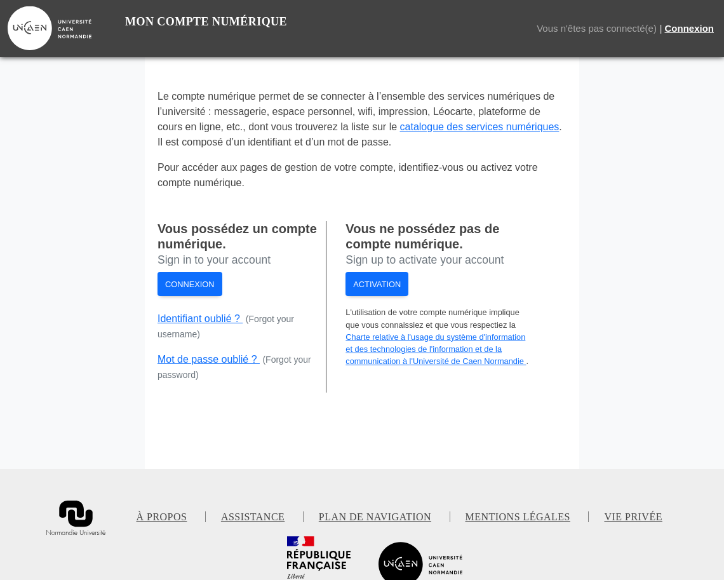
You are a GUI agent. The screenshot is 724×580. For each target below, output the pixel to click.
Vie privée (633, 516)
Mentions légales (518, 516)
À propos (162, 516)
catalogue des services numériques (480, 126)
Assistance (253, 516)
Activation (377, 284)
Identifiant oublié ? (200, 318)
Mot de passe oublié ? (209, 359)
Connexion (689, 28)
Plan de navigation (375, 516)
